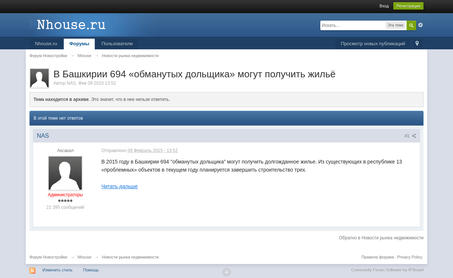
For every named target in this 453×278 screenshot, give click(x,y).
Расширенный (421, 25)
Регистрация (408, 6)
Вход (384, 6)
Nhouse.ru (46, 43)
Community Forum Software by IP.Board (387, 270)
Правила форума (378, 257)
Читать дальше (119, 186)
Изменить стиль (57, 270)
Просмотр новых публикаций (373, 43)
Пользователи (117, 43)
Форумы (79, 43)
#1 (410, 135)
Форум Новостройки (48, 257)
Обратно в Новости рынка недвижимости (381, 237)
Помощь (91, 270)
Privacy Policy (409, 257)
